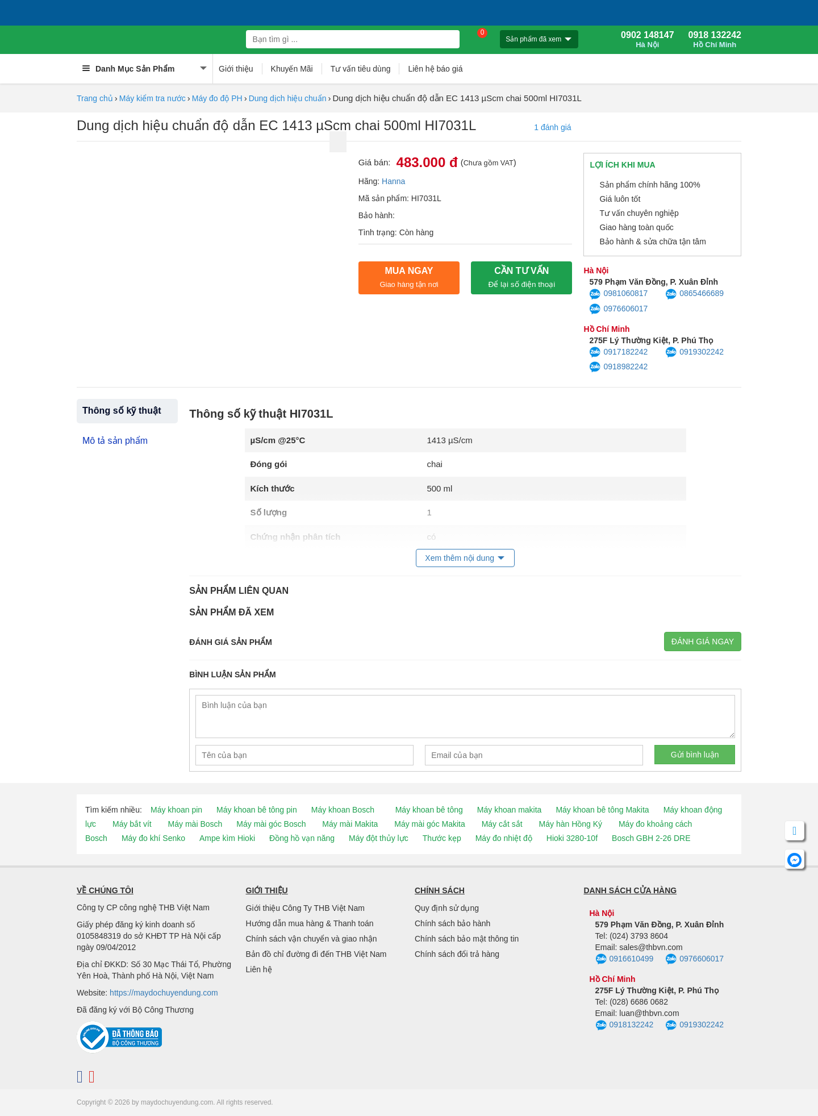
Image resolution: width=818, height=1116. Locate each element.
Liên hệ (259, 969)
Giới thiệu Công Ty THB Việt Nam (305, 908)
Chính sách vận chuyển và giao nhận (311, 938)
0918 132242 (714, 39)
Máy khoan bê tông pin (256, 809)
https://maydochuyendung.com (164, 992)
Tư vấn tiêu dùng (361, 68)
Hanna (393, 181)
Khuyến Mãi (292, 68)
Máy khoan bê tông (429, 809)
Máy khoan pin (176, 809)
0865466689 (694, 294)
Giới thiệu (236, 68)
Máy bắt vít (132, 823)
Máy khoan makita (509, 809)
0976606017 (618, 309)
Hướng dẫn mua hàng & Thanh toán (310, 923)
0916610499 (624, 959)
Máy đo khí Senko (153, 838)
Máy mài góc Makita (429, 823)
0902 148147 (647, 39)
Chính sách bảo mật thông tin (467, 938)
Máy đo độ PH (217, 98)
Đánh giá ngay (702, 641)
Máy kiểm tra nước (152, 98)
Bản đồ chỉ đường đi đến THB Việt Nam (316, 954)
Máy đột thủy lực (378, 838)
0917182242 (618, 352)
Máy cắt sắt (502, 823)
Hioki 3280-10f (572, 838)
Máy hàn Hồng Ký (571, 823)
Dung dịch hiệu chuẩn (288, 98)
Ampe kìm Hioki (227, 838)
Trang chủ (95, 98)
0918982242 (618, 367)
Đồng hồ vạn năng (302, 838)
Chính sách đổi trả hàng (457, 954)
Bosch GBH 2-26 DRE (651, 838)
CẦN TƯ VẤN (521, 277)
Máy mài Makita (350, 823)
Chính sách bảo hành (452, 923)
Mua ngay (408, 277)
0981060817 (618, 294)
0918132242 (624, 1025)
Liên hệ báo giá (435, 68)
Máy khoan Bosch (342, 809)
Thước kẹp (442, 838)
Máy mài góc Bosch (271, 823)
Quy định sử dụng (447, 908)
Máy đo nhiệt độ (503, 838)
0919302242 (694, 352)
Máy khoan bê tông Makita (602, 809)
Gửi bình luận (695, 754)
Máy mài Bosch (195, 823)
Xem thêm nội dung (459, 558)
